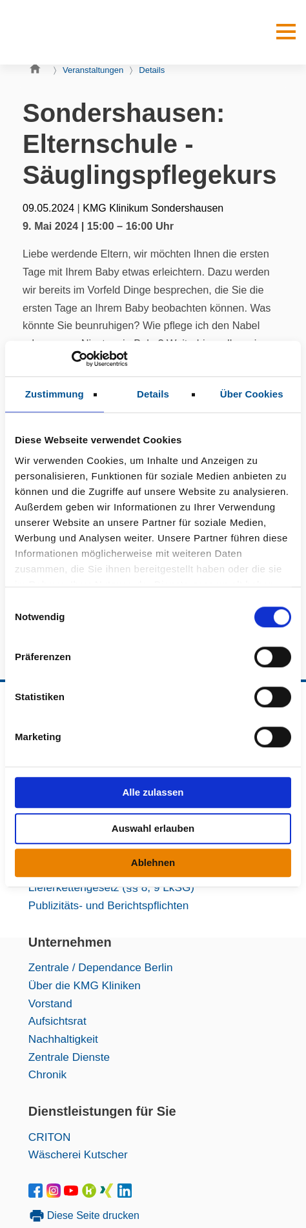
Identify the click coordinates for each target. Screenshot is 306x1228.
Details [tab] (153, 393)
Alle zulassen (152, 792)
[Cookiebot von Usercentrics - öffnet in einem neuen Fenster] (71, 358)
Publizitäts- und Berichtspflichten (108, 905)
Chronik (47, 1074)
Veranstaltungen (93, 70)
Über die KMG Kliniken (84, 985)
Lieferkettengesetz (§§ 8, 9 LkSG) (111, 887)
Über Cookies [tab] (251, 393)
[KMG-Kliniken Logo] (68, 32)
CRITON (49, 1137)
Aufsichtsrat (57, 1020)
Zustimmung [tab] (54, 393)
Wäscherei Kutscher (78, 1154)
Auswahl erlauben (153, 828)
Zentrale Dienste (69, 1057)
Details (152, 70)
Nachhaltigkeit (63, 1038)
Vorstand (50, 1003)
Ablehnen (153, 862)
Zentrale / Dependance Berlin (100, 967)
